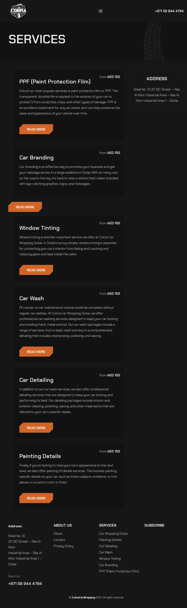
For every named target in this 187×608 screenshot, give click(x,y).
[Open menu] (101, 11)
